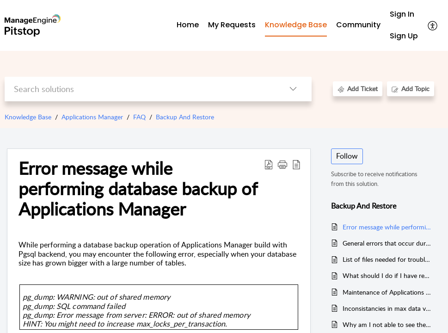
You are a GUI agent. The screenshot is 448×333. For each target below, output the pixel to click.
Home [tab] (188, 24)
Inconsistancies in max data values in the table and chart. (387, 308)
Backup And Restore (185, 116)
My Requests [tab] (232, 24)
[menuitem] (404, 14)
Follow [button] (347, 156)
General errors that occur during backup (387, 243)
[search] (140, 89)
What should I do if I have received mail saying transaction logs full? (387, 275)
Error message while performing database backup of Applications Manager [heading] (137, 188)
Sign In (402, 14)
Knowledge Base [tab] (296, 24)
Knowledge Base (28, 116)
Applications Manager (92, 116)
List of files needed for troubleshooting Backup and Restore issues (387, 259)
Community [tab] (358, 24)
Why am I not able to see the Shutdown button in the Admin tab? (387, 324)
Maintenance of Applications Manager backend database (387, 292)
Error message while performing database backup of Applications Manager (387, 226)
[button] (433, 25)
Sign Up (404, 36)
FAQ (139, 116)
